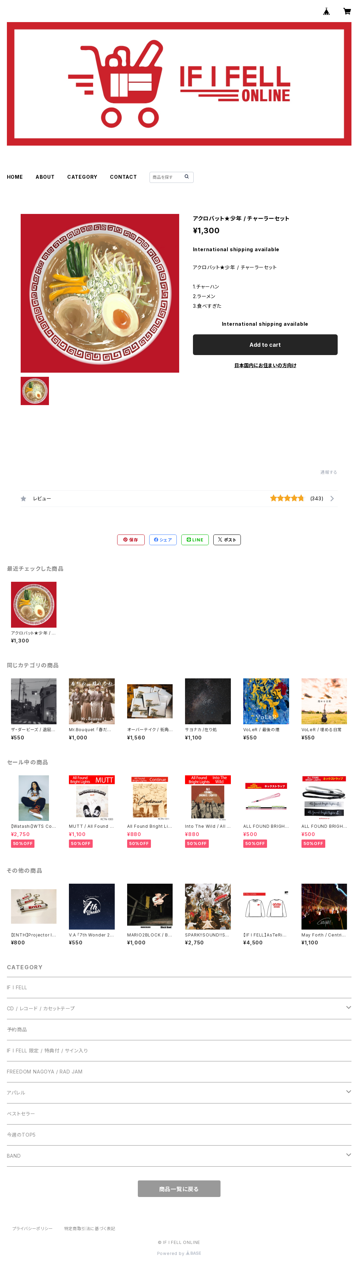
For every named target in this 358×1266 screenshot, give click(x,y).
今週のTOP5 (21, 1135)
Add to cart (265, 344)
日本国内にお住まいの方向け (265, 365)
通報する (328, 472)
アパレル (16, 1093)
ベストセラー (21, 1114)
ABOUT (45, 177)
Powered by (179, 1253)
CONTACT (123, 177)
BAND (14, 1156)
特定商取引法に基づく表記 (90, 1228)
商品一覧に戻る (179, 1189)
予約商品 (17, 1029)
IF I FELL (17, 987)
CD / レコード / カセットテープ (41, 1008)
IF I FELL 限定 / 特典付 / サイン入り (47, 1050)
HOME (15, 177)
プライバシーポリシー (32, 1228)
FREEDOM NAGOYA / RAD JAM (45, 1071)
